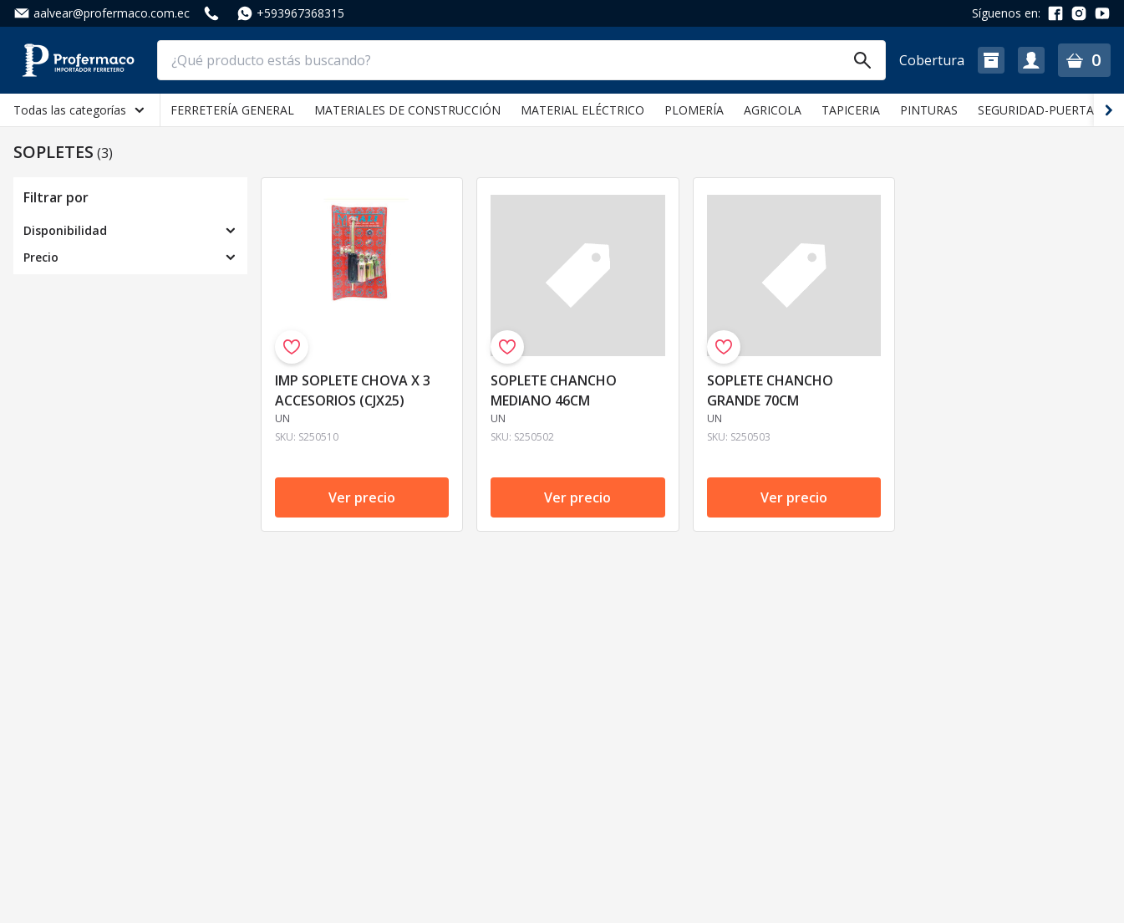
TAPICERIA (850, 110)
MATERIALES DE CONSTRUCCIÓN (407, 110)
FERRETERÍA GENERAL (232, 110)
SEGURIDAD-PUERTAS (1039, 110)
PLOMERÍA (694, 110)
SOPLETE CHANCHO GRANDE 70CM (770, 390)
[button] (991, 60)
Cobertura (931, 60)
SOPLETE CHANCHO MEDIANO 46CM (554, 390)
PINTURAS (929, 110)
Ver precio (361, 497)
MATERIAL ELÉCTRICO (582, 110)
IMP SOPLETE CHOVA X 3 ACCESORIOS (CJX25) (352, 390)
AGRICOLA (772, 110)
